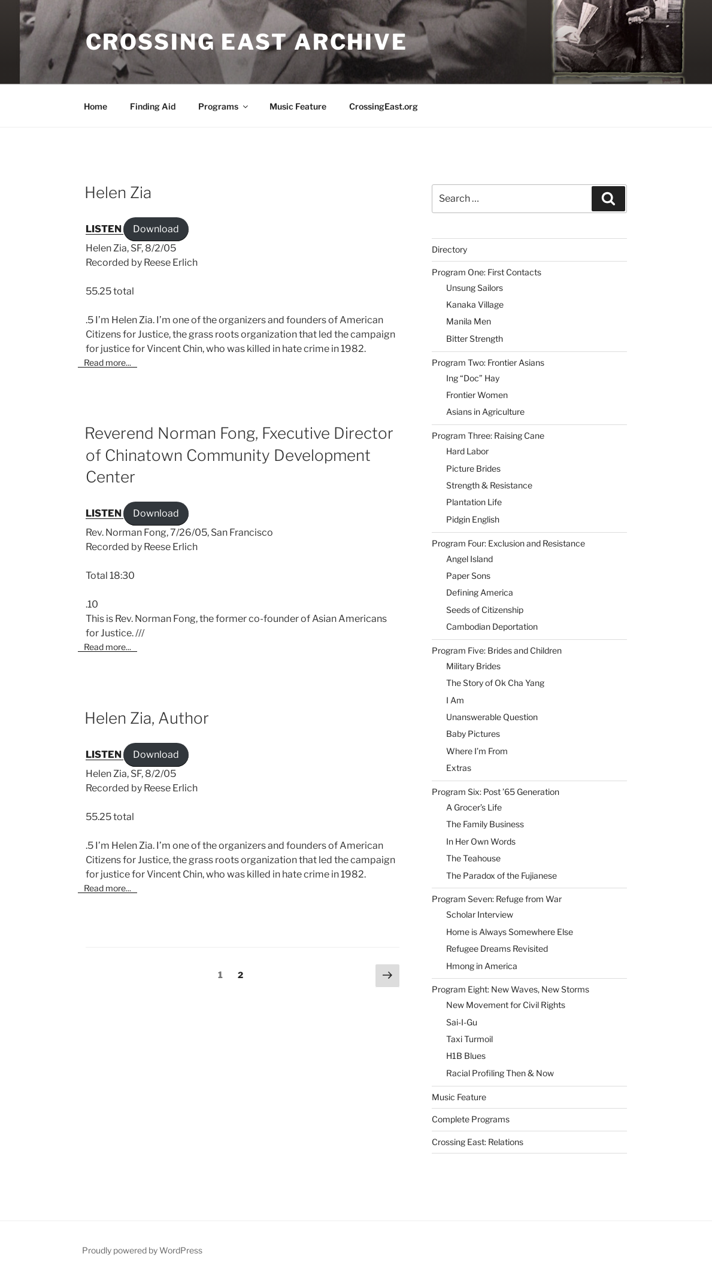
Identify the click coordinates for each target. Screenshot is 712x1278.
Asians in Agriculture (485, 411)
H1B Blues (466, 1056)
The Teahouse (473, 858)
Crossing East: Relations (477, 1142)
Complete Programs (471, 1119)
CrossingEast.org (383, 106)
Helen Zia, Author (146, 718)
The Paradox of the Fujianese (501, 875)
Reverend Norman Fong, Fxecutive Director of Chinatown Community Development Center (238, 455)
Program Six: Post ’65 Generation (495, 792)
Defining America (479, 592)
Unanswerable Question (492, 717)
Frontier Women (477, 395)
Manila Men (468, 321)
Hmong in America (481, 966)
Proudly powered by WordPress (142, 1250)
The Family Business (485, 824)
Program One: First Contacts (486, 272)
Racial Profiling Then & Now (500, 1073)
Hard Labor (467, 451)
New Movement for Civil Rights (505, 1005)
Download (156, 229)
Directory (449, 249)
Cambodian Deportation (492, 626)
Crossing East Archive (247, 42)
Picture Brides (473, 468)
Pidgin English (472, 519)
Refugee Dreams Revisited (497, 948)
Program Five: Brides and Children (497, 650)
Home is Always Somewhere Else (509, 932)
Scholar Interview (479, 914)
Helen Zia (118, 192)
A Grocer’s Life (474, 807)
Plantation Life (474, 502)
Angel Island (469, 559)
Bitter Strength (474, 338)
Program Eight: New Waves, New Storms (510, 989)
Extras (458, 768)
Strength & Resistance (489, 485)
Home (95, 106)
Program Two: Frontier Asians (488, 362)
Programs (224, 106)
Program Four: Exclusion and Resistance (508, 543)
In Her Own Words (481, 841)
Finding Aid (152, 106)
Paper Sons (468, 575)
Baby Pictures (473, 733)
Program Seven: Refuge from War (497, 899)
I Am (455, 700)
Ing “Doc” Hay (472, 378)
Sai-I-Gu (461, 1022)
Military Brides (473, 666)
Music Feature (297, 106)
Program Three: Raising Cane (488, 435)
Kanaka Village (475, 304)
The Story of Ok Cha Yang (495, 683)
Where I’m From (477, 751)
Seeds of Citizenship (484, 610)
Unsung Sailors (474, 288)
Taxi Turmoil (469, 1039)
